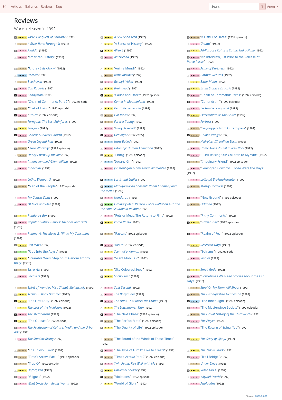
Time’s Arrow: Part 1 (43, 357)
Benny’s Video (123, 81)
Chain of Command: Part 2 (48, 101)
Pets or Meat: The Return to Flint (139, 215)
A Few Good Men (125, 37)
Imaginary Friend (214, 161)
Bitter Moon (209, 81)
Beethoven (35, 81)
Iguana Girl (123, 161)
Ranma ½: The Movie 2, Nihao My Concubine (58, 233)
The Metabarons (39, 314)
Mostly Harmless (212, 186)
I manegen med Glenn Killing (48, 161)
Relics (119, 245)
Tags (59, 6)
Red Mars (34, 245)
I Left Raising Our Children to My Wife (229, 155)
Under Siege (209, 363)
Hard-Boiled (122, 141)
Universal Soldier (125, 370)
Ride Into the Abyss (43, 251)
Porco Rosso (122, 222)
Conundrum (210, 101)
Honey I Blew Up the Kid (44, 155)
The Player (208, 321)
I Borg (119, 155)
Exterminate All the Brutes (218, 115)
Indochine (35, 168)
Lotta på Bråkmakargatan (219, 179)
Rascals (120, 233)
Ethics (33, 115)
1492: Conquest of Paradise (47, 37)
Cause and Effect (127, 95)
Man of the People (42, 186)
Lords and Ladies (125, 179)
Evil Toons (120, 115)
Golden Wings (210, 135)
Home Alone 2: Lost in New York (222, 148)
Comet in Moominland (129, 101)
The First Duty (39, 301)
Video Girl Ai (209, 370)
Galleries (31, 6)
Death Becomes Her (127, 108)
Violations (122, 377)
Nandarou (121, 197)
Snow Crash (122, 276)
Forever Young (124, 121)
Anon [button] (271, 6)
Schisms (207, 251)
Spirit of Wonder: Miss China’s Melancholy (56, 287)
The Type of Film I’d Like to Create (139, 350)
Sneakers (34, 276)
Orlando (206, 204)
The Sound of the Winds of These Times (144, 339)
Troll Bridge (210, 357)
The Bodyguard (124, 294)
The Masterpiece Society (219, 307)
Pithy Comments (214, 215)
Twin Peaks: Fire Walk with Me (134, 363)
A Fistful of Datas (213, 37)
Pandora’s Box (37, 215)
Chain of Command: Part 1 (221, 95)
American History (41, 57)
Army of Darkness (213, 68)
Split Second (122, 287)
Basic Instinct (123, 75)
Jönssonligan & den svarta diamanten (140, 168)
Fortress (206, 121)
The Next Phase (126, 314)
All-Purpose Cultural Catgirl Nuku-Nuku (228, 50)
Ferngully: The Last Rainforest (48, 121)
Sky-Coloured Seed (129, 269)
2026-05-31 (261, 396)
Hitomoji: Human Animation (133, 148)
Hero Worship (39, 148)
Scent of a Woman (126, 251)
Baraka (33, 75)
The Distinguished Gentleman (221, 294)
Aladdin (33, 50)
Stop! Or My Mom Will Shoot (220, 287)
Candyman (35, 95)
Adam (205, 43)
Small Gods (208, 269)
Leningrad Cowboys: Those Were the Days (232, 168)
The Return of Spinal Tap (220, 327)
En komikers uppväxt (215, 108)
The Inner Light (213, 301)
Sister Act (34, 269)
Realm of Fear (212, 233)
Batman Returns (212, 75)
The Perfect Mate (127, 321)
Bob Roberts (36, 88)
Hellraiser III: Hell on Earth (219, 141)
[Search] (234, 6)
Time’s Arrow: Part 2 (130, 357)
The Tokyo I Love (41, 350)
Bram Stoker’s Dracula (216, 88)
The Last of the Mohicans (45, 307)
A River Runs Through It (44, 43)
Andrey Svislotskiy (42, 68)
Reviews (47, 6)
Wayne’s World (211, 377)
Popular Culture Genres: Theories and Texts (57, 222)
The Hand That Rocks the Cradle (136, 301)
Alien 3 (118, 50)
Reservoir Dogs (211, 245)
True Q (34, 363)
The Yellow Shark (212, 350)
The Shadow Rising (40, 339)
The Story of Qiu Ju (213, 339)
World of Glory (126, 383)
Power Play (210, 222)
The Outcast (38, 321)
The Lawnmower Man (129, 307)
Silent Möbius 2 (126, 258)
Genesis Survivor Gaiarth (45, 135)
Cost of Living (39, 108)
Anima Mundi (125, 68)
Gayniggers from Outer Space (223, 128)
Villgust (34, 377)
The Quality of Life (128, 327)
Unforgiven (35, 370)
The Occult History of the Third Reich (226, 314)
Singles (205, 258)
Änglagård (208, 383)
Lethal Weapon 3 (39, 179)
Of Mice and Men (39, 204)
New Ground (211, 197)
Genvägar (120, 135)
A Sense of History (128, 43)
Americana (121, 57)
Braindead (121, 88)
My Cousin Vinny (39, 197)
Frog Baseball (125, 128)
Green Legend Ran (40, 141)
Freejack (33, 128)
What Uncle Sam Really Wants (48, 383)
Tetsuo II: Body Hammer (44, 294)
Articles (16, 6)
